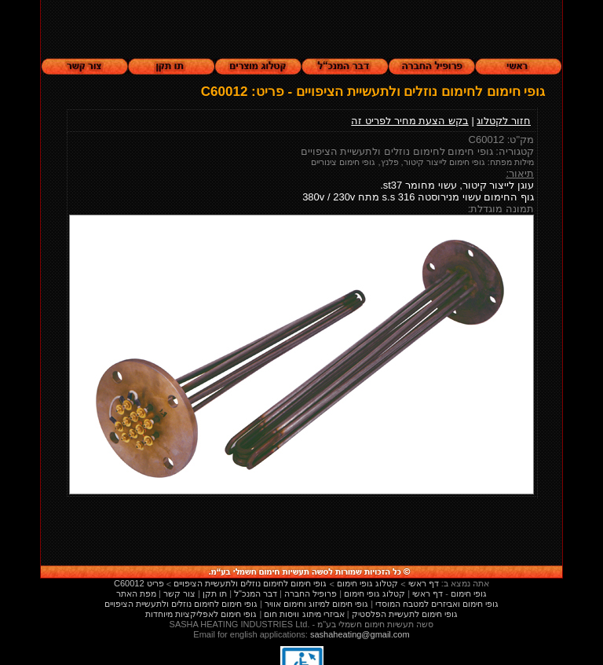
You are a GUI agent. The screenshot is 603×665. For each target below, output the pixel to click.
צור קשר (179, 593)
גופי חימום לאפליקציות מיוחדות (201, 614)
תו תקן (215, 593)
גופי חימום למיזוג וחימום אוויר (316, 603)
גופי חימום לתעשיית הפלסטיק (405, 614)
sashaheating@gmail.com (360, 634)
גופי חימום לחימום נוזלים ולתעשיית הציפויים (181, 603)
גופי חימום (469, 593)
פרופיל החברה (310, 593)
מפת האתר (136, 593)
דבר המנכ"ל (255, 593)
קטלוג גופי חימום (374, 593)
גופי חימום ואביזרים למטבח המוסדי (437, 603)
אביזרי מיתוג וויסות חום (304, 614)
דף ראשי (427, 593)
